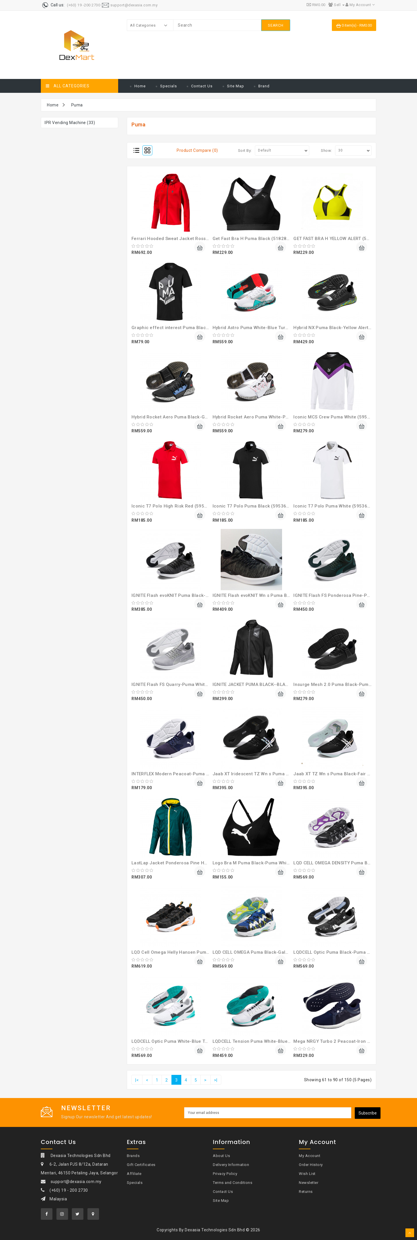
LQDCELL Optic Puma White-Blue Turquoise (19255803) (190, 1041)
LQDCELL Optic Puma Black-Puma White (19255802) (349, 952)
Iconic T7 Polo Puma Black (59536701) (254, 506)
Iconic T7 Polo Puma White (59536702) (335, 506)
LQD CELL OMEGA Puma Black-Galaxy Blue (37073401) (271, 952)
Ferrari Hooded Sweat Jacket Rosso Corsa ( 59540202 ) (191, 238)
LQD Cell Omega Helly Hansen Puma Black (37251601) (189, 952)
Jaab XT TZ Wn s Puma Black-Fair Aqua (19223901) (348, 773)
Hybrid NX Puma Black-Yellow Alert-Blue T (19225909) (351, 327)
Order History (311, 1164)
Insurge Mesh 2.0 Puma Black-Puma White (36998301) (352, 684)
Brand (264, 86)
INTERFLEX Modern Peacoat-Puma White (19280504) (187, 773)
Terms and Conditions (232, 1182)
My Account (309, 1156)
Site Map (235, 86)
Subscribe (368, 1113)
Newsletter (308, 1182)
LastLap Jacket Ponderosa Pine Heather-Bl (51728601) (190, 863)
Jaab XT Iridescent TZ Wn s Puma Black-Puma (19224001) (275, 773)
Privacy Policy (225, 1173)
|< (137, 1080)
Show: (326, 150)
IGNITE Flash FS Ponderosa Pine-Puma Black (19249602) (354, 595)
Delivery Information (231, 1164)
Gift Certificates (141, 1164)
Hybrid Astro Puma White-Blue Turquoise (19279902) (269, 327)
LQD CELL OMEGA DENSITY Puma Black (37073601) (348, 863)
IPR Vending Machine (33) (70, 122)
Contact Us (202, 86)
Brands (133, 1156)
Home (140, 86)
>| (215, 1080)
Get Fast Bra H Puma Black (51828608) (255, 238)
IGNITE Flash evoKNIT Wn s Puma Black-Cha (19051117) (272, 595)
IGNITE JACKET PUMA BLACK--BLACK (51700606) (265, 684)
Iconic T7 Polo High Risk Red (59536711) (175, 506)
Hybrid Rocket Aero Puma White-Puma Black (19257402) (273, 417)
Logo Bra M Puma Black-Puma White (252, 863)
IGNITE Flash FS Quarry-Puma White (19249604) (182, 684)
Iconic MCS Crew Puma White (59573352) (337, 417)
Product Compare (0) (197, 150)
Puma (77, 105)
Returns (306, 1191)
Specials (168, 86)
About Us (221, 1156)
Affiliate (134, 1173)
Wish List (307, 1173)
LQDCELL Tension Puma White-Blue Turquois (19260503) (273, 1041)
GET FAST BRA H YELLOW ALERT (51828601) (340, 238)
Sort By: (245, 150)
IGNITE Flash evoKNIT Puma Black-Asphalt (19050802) (189, 595)
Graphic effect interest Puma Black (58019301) (183, 327)
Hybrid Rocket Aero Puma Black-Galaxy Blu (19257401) (190, 417)
